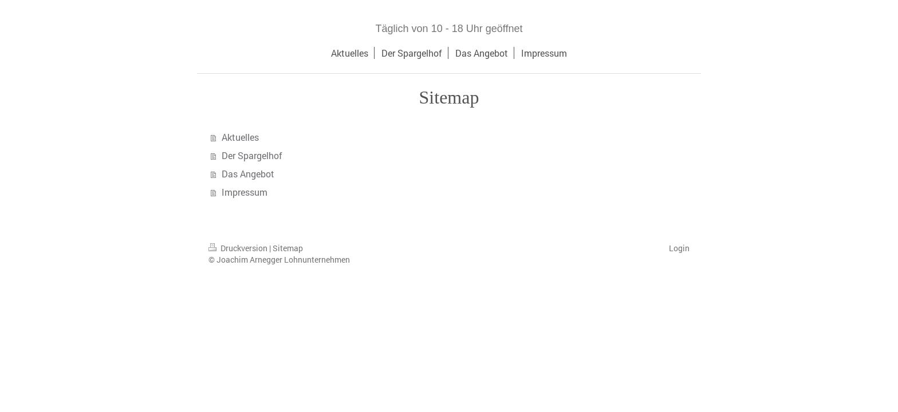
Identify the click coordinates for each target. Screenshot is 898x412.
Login (679, 248)
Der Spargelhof (252, 155)
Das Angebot (248, 174)
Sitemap (288, 248)
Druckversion (238, 248)
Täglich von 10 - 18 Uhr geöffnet (449, 28)
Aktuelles (240, 137)
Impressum (244, 192)
